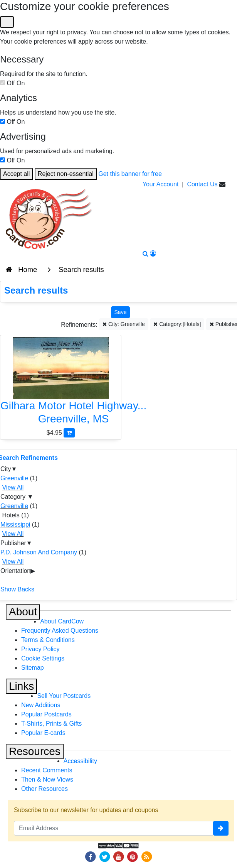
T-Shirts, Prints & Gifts (51, 723)
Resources (35, 751)
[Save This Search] (120, 312)
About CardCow (62, 621)
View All (13, 487)
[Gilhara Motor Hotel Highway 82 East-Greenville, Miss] (60, 382)
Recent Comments (46, 770)
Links (21, 686)
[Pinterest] (132, 856)
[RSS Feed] (146, 856)
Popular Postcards (46, 714)
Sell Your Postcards (64, 695)
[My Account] (153, 253)
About (23, 612)
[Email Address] (113, 828)
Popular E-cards (43, 733)
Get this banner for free (130, 174)
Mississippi (15, 524)
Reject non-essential (66, 174)
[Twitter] (104, 856)
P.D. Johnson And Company (38, 552)
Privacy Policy (40, 649)
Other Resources (44, 788)
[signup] (221, 828)
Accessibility (80, 761)
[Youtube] (119, 856)
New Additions (40, 705)
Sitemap (32, 667)
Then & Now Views (47, 779)
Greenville (14, 478)
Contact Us (202, 184)
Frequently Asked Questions (59, 630)
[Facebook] (90, 856)
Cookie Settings (42, 658)
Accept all (16, 174)
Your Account (161, 184)
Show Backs (17, 589)
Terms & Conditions (48, 640)
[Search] (145, 253)
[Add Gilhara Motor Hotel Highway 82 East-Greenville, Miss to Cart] (69, 432)
